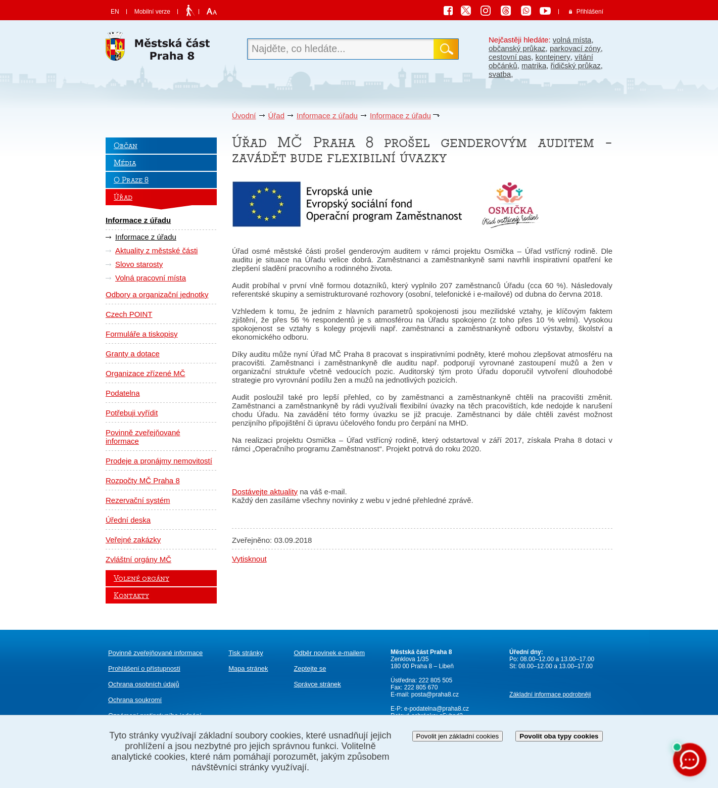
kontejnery (553, 57)
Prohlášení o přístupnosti (144, 668)
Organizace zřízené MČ (145, 373)
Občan (125, 146)
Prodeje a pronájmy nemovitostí (159, 460)
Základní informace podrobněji (550, 694)
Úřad (276, 115)
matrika (533, 65)
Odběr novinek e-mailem (329, 653)
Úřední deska (128, 520)
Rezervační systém (138, 500)
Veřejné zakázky (133, 539)
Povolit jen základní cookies (457, 736)
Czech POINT (129, 314)
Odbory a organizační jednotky (157, 294)
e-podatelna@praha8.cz (435, 708)
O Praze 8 (131, 180)
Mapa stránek (248, 668)
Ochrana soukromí (135, 700)
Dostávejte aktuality (265, 491)
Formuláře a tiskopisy (142, 334)
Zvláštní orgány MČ (138, 559)
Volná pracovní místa (150, 277)
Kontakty (131, 595)
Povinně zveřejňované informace (143, 436)
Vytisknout (249, 558)
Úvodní (244, 115)
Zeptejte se (310, 668)
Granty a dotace (133, 353)
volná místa (572, 39)
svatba (500, 74)
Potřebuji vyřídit (132, 412)
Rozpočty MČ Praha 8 (143, 480)
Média (125, 163)
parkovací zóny (575, 48)
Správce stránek (317, 684)
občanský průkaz (517, 48)
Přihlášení (590, 11)
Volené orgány (141, 578)
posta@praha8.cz (435, 694)
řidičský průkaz (576, 65)
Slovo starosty (139, 264)
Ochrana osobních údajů (143, 684)
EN (115, 11)
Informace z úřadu (327, 115)
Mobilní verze (152, 11)
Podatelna (123, 393)
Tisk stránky (245, 653)
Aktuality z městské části (156, 250)
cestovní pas (510, 57)
